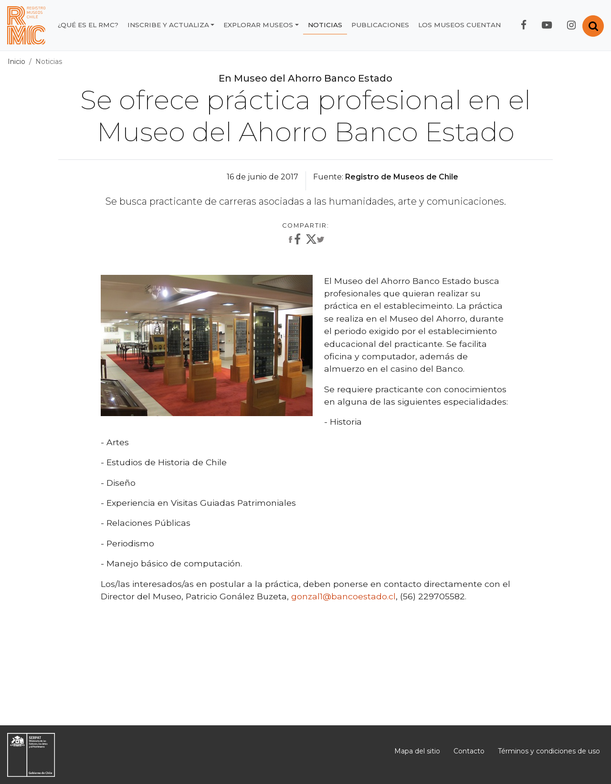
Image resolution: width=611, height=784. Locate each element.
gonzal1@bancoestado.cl (343, 596)
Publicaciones (380, 25)
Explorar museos (258, 25)
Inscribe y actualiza (168, 25)
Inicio (16, 61)
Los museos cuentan (459, 25)
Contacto (469, 751)
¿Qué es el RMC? (88, 25)
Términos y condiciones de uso (549, 751)
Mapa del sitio (417, 751)
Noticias (325, 25)
